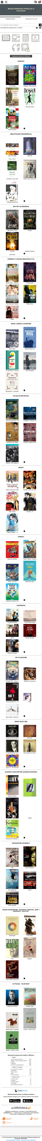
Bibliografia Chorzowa (31, 19)
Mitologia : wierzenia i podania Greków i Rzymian (20, 1060)
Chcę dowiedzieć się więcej (13, 1140)
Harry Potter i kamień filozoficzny (17, 1064)
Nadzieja (12, 1062)
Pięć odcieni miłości (15, 1074)
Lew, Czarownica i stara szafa (16, 1059)
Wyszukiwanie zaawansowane (8, 27)
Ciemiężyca (13, 1080)
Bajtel (12, 1073)
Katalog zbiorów (10, 19)
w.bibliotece (8, 1112)
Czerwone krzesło (14, 1078)
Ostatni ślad (13, 1063)
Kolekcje (20, 27)
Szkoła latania (13, 1070)
